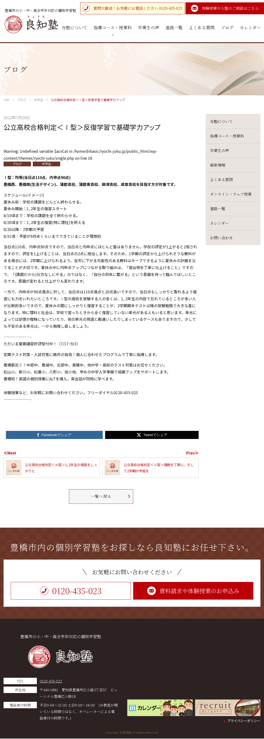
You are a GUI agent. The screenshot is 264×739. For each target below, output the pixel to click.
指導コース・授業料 (227, 136)
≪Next (10, 453)
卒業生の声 (219, 150)
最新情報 (217, 165)
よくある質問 (221, 179)
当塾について (221, 121)
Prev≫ (192, 453)
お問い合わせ (221, 237)
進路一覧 (217, 208)
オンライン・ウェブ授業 (231, 194)
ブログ (17, 164)
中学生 (46, 164)
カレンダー (219, 223)
